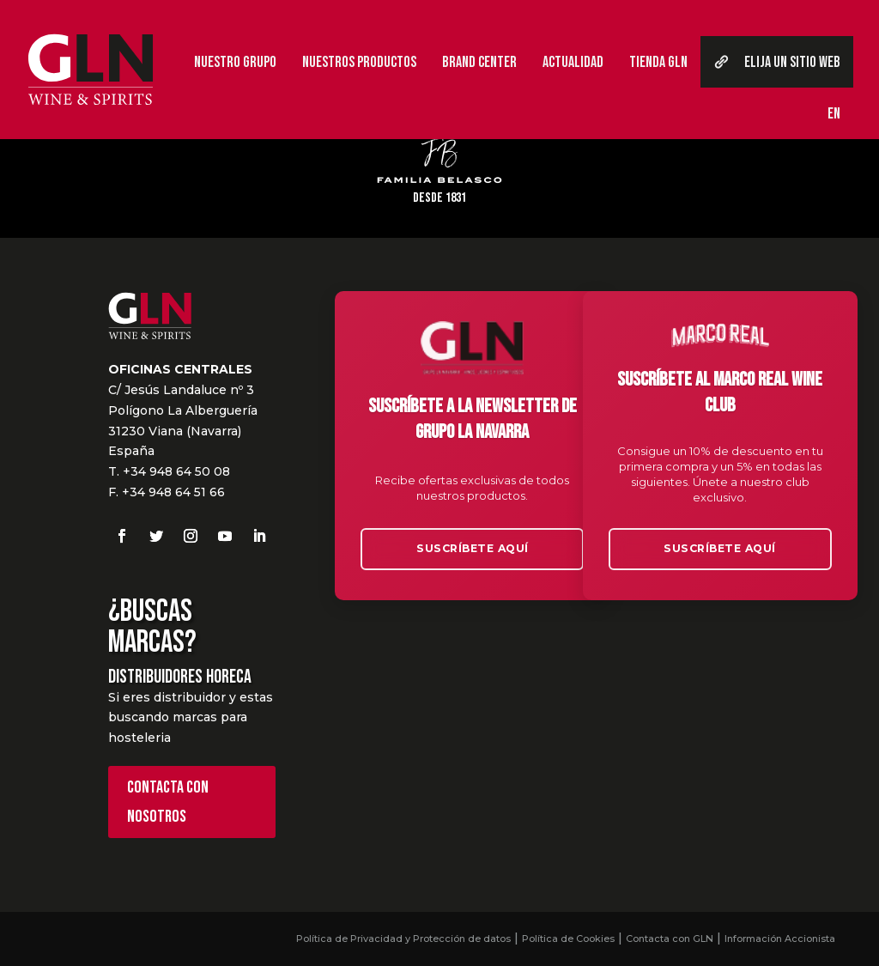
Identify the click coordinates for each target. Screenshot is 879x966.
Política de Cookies (568, 939)
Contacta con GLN (669, 939)
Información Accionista (779, 939)
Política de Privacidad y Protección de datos (403, 939)
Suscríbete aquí (473, 547)
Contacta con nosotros (168, 802)
